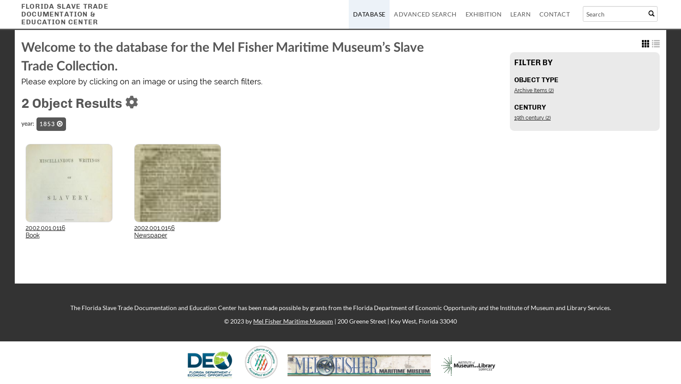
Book (33, 235)
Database (369, 14)
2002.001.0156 (154, 227)
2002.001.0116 (45, 227)
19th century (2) (532, 118)
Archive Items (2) (534, 90)
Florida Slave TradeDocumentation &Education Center (65, 14)
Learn (520, 14)
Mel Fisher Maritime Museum (293, 321)
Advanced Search (425, 14)
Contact (554, 14)
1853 (51, 123)
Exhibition (484, 14)
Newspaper (150, 235)
